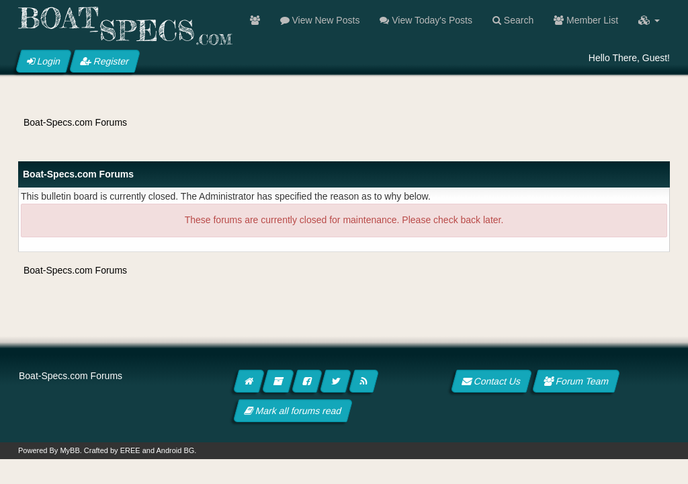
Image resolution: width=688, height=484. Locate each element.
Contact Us (491, 381)
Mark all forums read (293, 410)
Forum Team (576, 381)
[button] (649, 20)
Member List (586, 20)
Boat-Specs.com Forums (75, 122)
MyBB (69, 450)
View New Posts (320, 20)
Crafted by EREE (112, 450)
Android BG (175, 450)
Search (512, 20)
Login (44, 61)
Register (104, 61)
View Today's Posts (426, 20)
